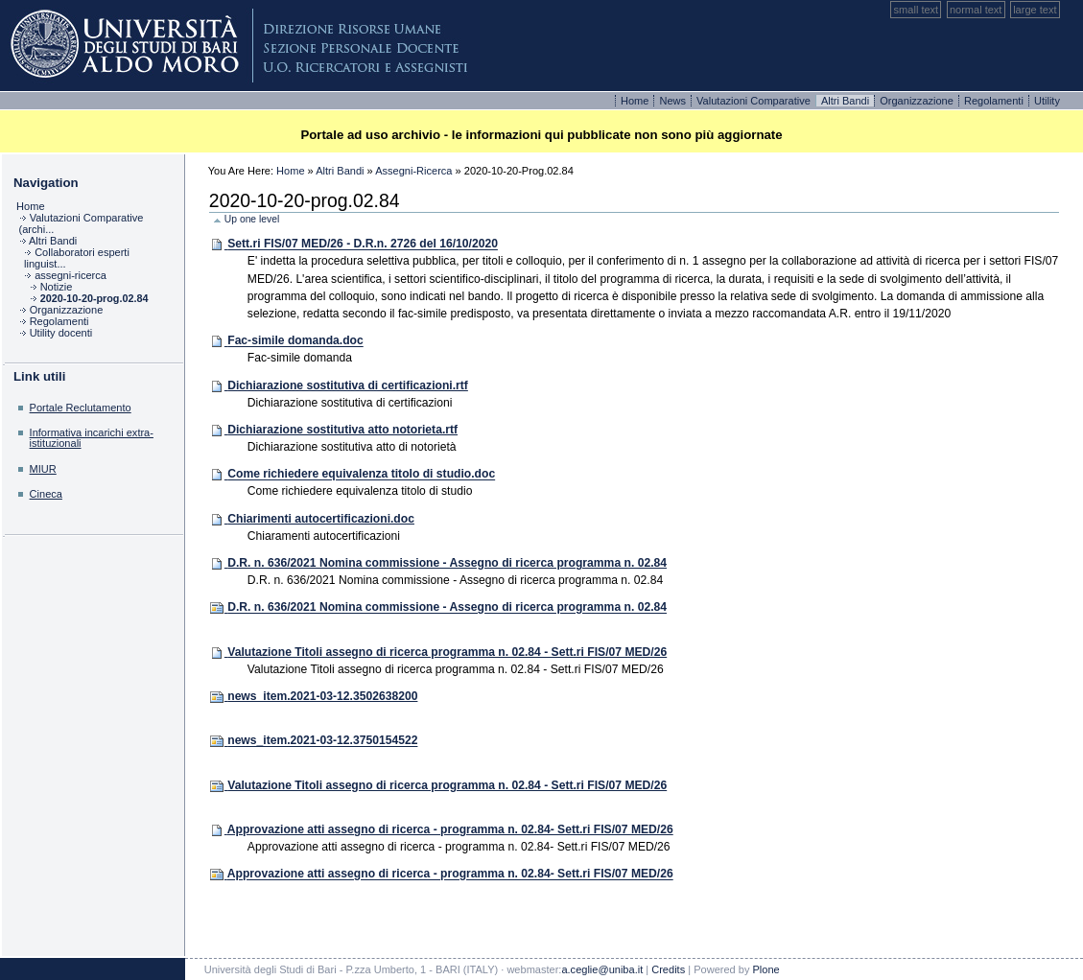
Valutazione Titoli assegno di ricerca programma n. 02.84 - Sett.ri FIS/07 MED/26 (447, 652)
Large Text (1034, 9)
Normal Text (976, 9)
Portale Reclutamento (80, 407)
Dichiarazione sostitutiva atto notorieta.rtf (342, 429)
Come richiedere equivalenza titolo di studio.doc (361, 474)
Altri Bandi (340, 170)
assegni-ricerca (413, 170)
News (674, 100)
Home (636, 100)
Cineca (46, 494)
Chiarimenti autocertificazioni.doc (320, 518)
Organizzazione (918, 100)
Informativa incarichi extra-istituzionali (91, 438)
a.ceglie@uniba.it (602, 969)
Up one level (251, 219)
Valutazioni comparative (754, 100)
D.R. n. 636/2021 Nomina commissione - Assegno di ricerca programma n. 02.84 (447, 563)
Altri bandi (846, 100)
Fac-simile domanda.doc (295, 341)
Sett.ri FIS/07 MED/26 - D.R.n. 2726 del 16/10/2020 (362, 244)
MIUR (43, 469)
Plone (240, 45)
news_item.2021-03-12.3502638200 (322, 696)
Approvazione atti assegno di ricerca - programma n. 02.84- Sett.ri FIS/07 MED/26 (450, 829)
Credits (668, 969)
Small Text (916, 9)
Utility (1047, 100)
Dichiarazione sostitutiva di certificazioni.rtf (347, 385)
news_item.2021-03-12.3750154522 (322, 741)
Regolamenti (995, 100)
